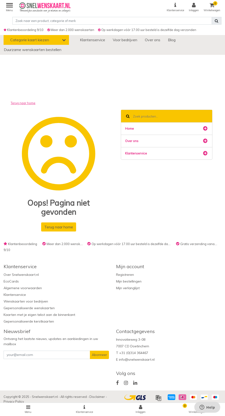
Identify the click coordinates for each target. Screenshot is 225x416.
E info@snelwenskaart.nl (135, 359)
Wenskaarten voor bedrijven (26, 301)
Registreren (125, 274)
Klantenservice (166, 153)
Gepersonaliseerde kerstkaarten (29, 321)
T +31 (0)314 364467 (132, 353)
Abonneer (99, 355)
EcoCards (11, 281)
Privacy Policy (14, 401)
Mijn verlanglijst (128, 288)
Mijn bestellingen (129, 281)
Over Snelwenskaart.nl (21, 274)
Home (166, 128)
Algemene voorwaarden (23, 288)
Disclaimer (97, 397)
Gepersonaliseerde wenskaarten (29, 308)
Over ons (166, 141)
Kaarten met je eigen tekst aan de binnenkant (39, 315)
